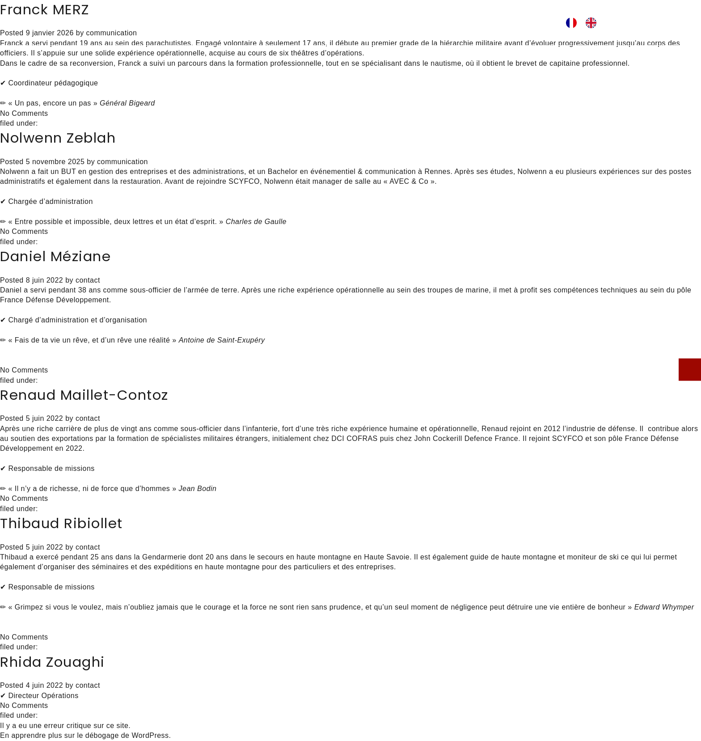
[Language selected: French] (585, 23)
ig (518, 23)
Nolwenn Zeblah (58, 138)
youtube (532, 24)
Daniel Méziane (55, 256)
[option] (593, 22)
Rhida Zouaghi (52, 662)
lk (494, 23)
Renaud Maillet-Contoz (84, 395)
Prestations (292, 22)
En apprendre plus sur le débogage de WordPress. (85, 735)
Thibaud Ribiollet (61, 523)
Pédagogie (224, 22)
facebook (506, 24)
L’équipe (354, 22)
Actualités (415, 22)
